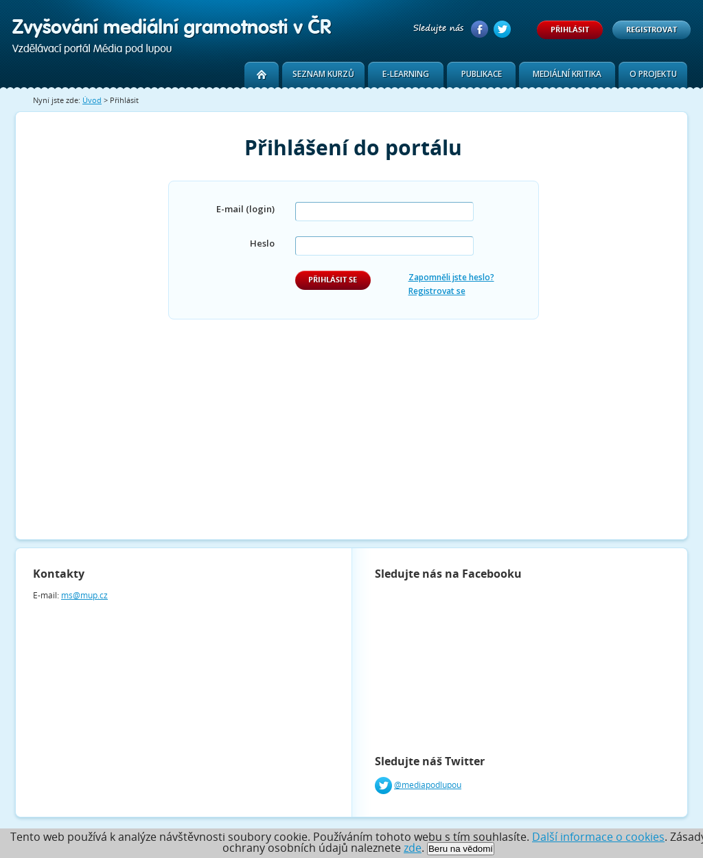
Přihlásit (570, 29)
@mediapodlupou (427, 785)
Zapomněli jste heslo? (451, 277)
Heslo (262, 243)
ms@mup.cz (84, 595)
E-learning (405, 74)
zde (413, 847)
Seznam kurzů (323, 74)
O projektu (653, 74)
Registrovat (651, 29)
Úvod (92, 100)
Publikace (481, 74)
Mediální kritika (567, 74)
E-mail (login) (245, 209)
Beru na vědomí (460, 849)
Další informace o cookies (598, 836)
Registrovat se (436, 291)
